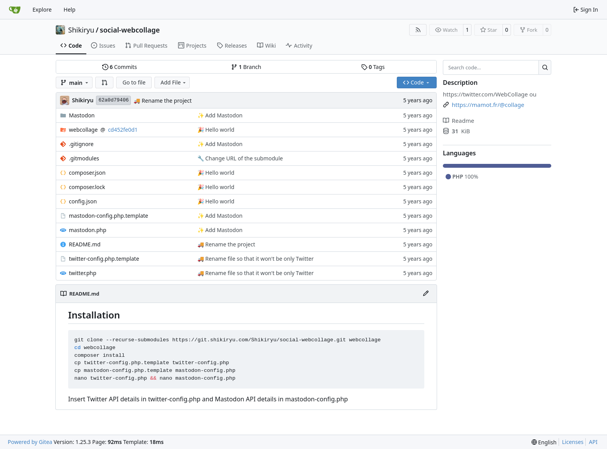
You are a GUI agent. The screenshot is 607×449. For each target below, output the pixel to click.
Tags (373, 67)
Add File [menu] (174, 82)
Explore (42, 9)
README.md (85, 244)
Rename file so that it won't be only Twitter (259, 258)
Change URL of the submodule (243, 158)
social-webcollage (130, 30)
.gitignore (81, 144)
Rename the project (165, 100)
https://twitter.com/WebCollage (485, 94)
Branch (246, 67)
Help (69, 9)
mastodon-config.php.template (108, 215)
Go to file (133, 82)
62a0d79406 (113, 100)
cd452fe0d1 (123, 129)
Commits (119, 67)
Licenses (573, 442)
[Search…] (544, 67)
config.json (83, 201)
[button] (104, 82)
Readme (458, 120)
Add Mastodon (223, 115)
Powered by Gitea (30, 442)
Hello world (219, 129)
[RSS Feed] (418, 30)
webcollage (83, 129)
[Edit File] (426, 293)
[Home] (15, 10)
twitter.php (82, 273)
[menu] (544, 442)
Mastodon (82, 115)
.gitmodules (84, 158)
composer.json (87, 172)
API (593, 442)
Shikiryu (81, 30)
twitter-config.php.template (104, 258)
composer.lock (87, 187)
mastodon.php (87, 230)
